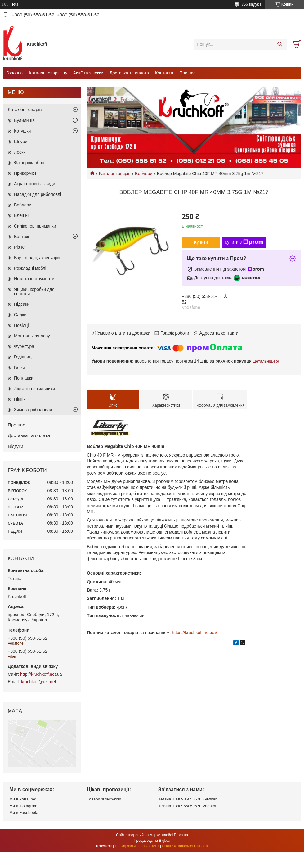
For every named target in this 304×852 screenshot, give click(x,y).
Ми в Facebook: (23, 812)
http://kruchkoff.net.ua (41, 674)
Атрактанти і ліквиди (34, 183)
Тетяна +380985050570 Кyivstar (187, 799)
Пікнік (19, 399)
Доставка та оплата (129, 72)
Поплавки (24, 378)
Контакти (164, 72)
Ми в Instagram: (23, 806)
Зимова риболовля (33, 409)
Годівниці (23, 356)
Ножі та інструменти (34, 278)
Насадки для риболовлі (37, 194)
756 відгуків (252, 4)
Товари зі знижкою (104, 799)
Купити (201, 242)
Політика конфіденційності (185, 846)
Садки (20, 314)
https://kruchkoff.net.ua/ (194, 632)
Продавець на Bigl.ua (152, 840)
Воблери (143, 173)
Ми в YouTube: (22, 799)
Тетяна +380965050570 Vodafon (187, 806)
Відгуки (15, 446)
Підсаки (21, 304)
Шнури (20, 141)
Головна (14, 72)
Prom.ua (181, 835)
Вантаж (21, 236)
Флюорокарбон (29, 162)
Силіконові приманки (35, 225)
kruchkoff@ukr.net (38, 681)
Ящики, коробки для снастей (34, 291)
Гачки (19, 367)
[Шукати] (280, 44)
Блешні (21, 215)
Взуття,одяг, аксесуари (37, 257)
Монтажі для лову (32, 335)
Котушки (22, 130)
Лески (20, 152)
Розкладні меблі (30, 268)
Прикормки (25, 173)
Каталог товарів (44, 72)
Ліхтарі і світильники (34, 388)
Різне (19, 247)
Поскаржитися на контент (137, 846)
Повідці (21, 325)
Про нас (187, 72)
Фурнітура (24, 346)
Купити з (244, 242)
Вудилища (24, 120)
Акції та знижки (88, 72)
